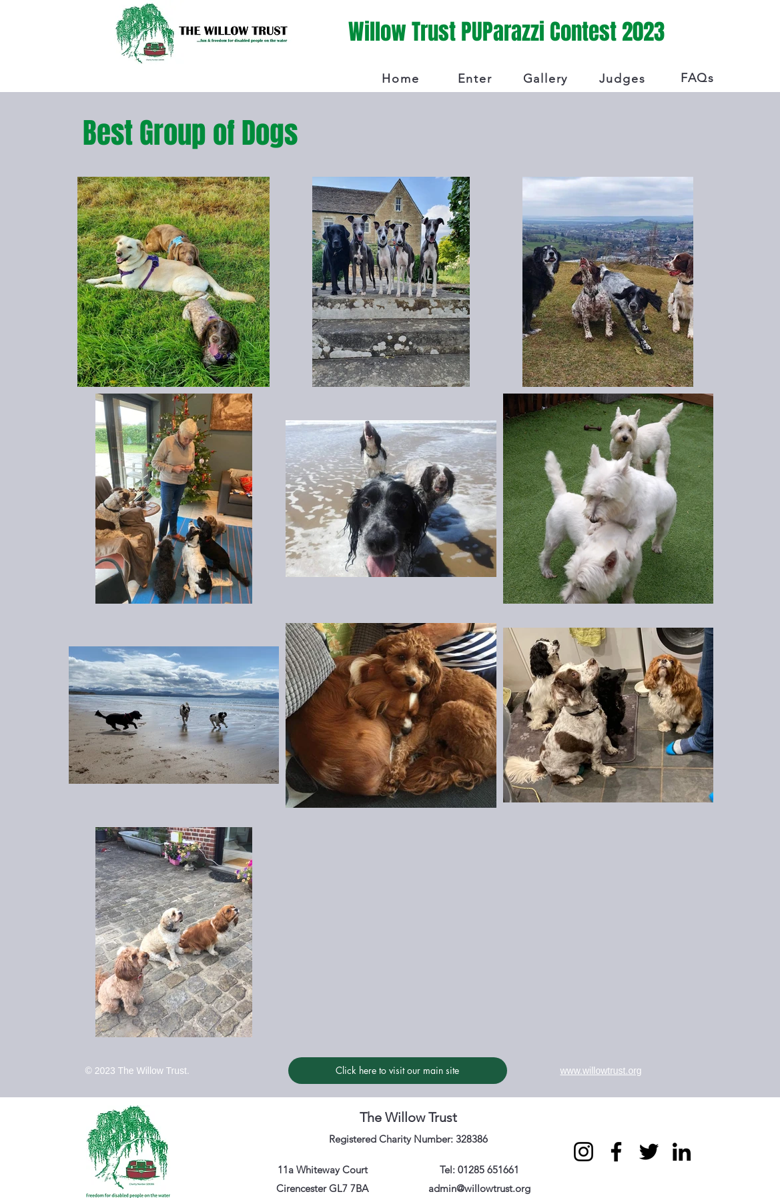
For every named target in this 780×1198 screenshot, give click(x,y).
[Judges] (623, 78)
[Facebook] (616, 1152)
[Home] (402, 78)
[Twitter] (649, 1152)
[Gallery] (547, 78)
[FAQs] (699, 78)
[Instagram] (583, 1152)
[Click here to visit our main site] (397, 1070)
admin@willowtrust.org (479, 1188)
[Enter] (476, 78)
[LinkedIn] (682, 1152)
